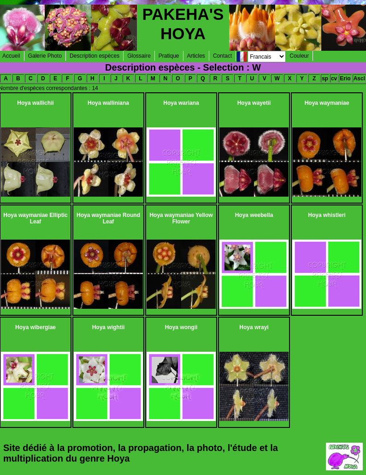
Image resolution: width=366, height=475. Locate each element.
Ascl (359, 78)
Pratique (169, 56)
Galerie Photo (45, 56)
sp (325, 78)
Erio (345, 78)
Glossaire (139, 56)
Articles (196, 56)
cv (334, 78)
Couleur (299, 56)
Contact (222, 56)
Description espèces (94, 56)
